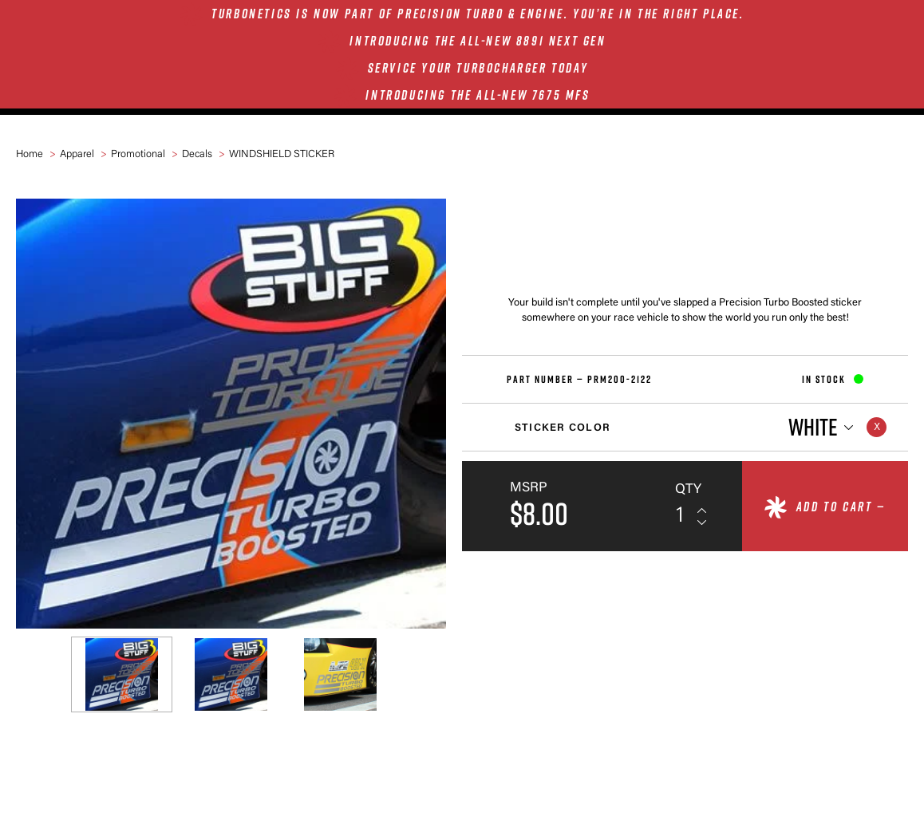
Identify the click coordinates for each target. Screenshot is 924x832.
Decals (197, 154)
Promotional (138, 154)
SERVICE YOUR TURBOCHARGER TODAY (478, 68)
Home (29, 154)
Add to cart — (841, 506)
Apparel (77, 154)
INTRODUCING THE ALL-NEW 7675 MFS (477, 95)
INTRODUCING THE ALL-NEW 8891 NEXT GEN (477, 40)
